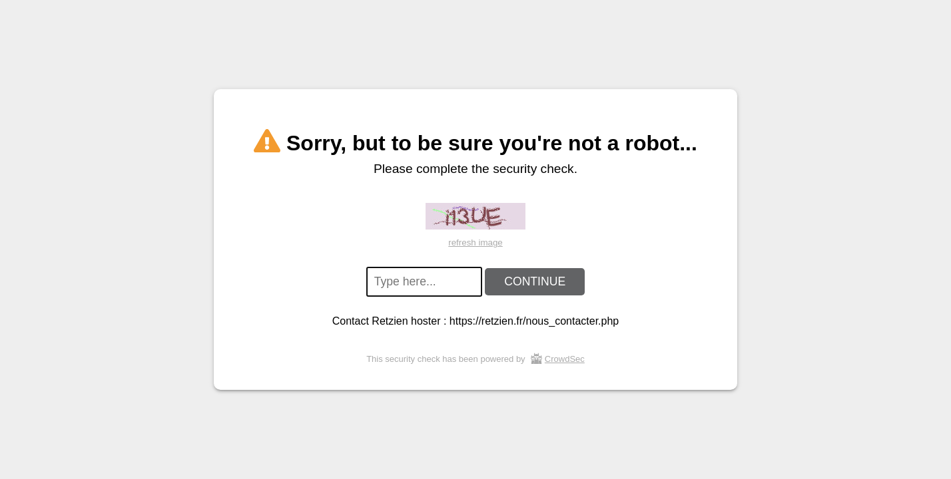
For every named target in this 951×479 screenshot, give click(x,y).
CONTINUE (534, 281)
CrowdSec (565, 359)
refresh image (475, 242)
